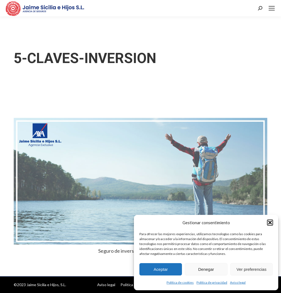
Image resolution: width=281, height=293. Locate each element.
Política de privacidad (211, 282)
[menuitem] (106, 285)
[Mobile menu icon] (272, 8)
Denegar (206, 269)
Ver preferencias (251, 269)
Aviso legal (238, 282)
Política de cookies (180, 282)
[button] (270, 222)
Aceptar (161, 269)
